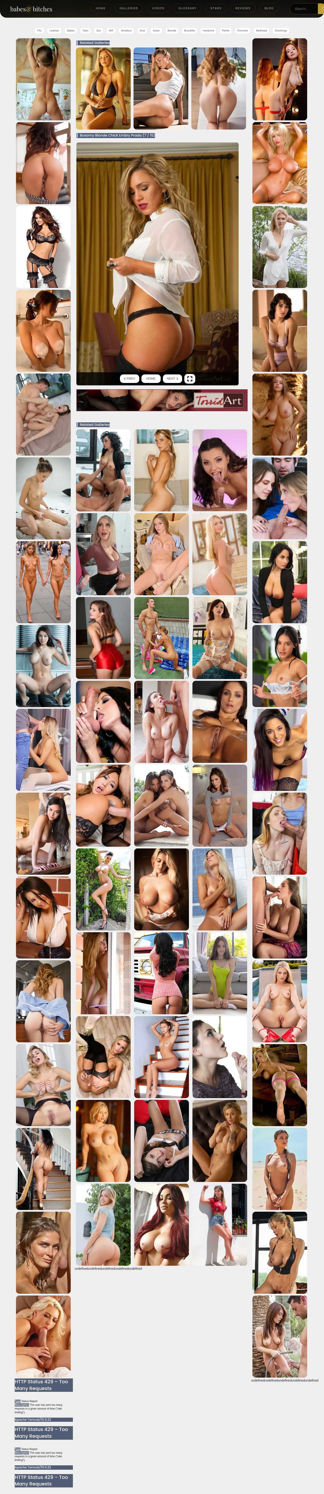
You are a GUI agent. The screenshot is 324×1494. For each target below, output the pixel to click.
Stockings (281, 30)
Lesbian (54, 30)
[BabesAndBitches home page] (39, 9)
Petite (225, 30)
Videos (158, 8)
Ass (98, 30)
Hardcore (208, 30)
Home (101, 8)
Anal (142, 30)
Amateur (126, 30)
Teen (86, 30)
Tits (39, 30)
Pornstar (242, 30)
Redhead (261, 30)
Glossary (187, 8)
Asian (156, 30)
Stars (216, 8)
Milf (111, 30)
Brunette (189, 30)
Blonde (172, 30)
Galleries (129, 8)
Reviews (243, 8)
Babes (71, 30)
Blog (269, 8)
